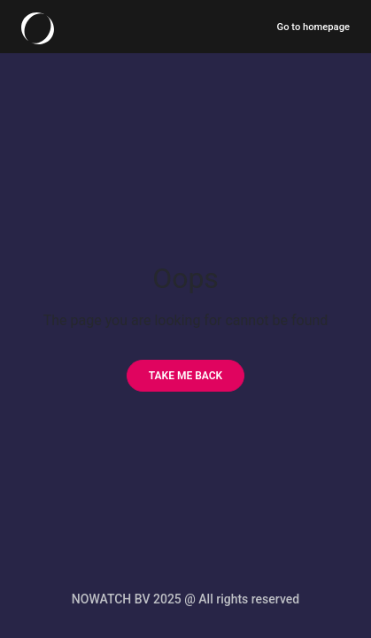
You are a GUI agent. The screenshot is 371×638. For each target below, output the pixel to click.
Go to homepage (313, 27)
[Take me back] (185, 376)
